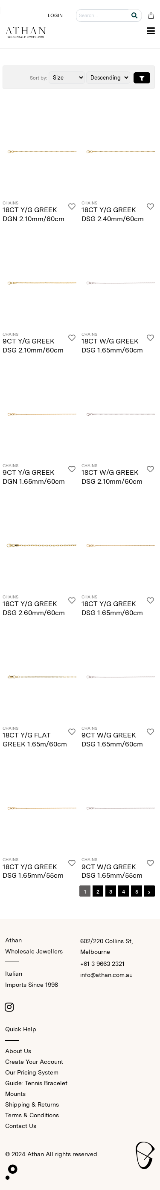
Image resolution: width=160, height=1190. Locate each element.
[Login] (71, 212)
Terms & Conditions (32, 1115)
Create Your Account (34, 1061)
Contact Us (20, 1125)
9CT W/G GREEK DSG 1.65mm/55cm (112, 871)
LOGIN (55, 15)
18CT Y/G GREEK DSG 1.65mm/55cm (33, 871)
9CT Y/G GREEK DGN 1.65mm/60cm (34, 476)
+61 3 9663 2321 (102, 963)
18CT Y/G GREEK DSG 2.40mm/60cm (112, 214)
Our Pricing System (31, 1072)
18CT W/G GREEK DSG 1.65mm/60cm (112, 345)
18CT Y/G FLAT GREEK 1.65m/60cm (35, 739)
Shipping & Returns (32, 1104)
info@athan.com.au (106, 974)
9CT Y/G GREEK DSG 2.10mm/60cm (33, 345)
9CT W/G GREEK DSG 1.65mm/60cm (112, 739)
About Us (18, 1051)
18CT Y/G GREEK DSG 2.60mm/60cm (34, 608)
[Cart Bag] (151, 16)
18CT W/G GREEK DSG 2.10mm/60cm (112, 476)
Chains (10, 203)
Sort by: (38, 78)
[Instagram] (9, 1007)
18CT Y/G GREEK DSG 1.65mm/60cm (112, 608)
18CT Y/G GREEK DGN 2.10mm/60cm (33, 214)
